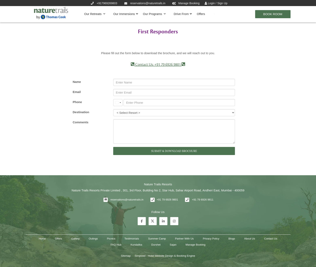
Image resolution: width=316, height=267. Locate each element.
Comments (80, 122)
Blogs (231, 238)
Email (77, 92)
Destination (81, 112)
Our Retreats (94, 14)
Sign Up (222, 3)
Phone (77, 102)
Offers (201, 14)
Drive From (181, 14)
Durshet (156, 244)
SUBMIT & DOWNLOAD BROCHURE (174, 151)
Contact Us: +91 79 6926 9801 (158, 64)
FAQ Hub (116, 244)
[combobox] (118, 102)
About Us (249, 238)
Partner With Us (184, 238)
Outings (93, 238)
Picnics (111, 238)
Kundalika (136, 244)
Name (77, 81)
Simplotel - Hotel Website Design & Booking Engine (165, 255)
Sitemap (126, 255)
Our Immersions (124, 14)
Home (42, 238)
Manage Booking (195, 244)
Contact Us (270, 238)
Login (212, 3)
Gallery (75, 238)
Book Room (272, 14)
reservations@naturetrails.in (126, 199)
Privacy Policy (211, 238)
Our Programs (154, 14)
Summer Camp (157, 238)
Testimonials (131, 238)
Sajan (173, 244)
